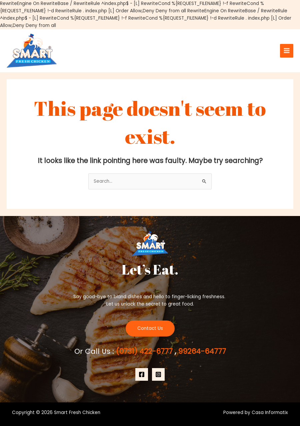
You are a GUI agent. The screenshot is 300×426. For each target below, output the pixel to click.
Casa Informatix (270, 412)
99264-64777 (201, 351)
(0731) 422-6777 (145, 351)
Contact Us (150, 328)
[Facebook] (141, 374)
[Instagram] (158, 374)
